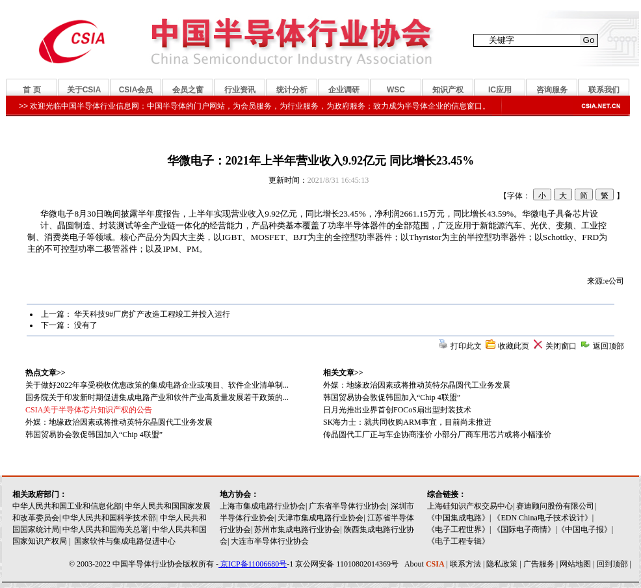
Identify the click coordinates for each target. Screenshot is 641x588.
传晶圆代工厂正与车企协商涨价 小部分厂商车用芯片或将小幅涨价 (437, 434)
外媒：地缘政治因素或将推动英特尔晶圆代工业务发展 (416, 385)
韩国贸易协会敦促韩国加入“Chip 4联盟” (391, 397)
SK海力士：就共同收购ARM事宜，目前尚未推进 (407, 422)
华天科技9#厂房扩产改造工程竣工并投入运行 (152, 314)
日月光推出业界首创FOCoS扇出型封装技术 (397, 409)
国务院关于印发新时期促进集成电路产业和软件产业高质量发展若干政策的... (157, 397)
